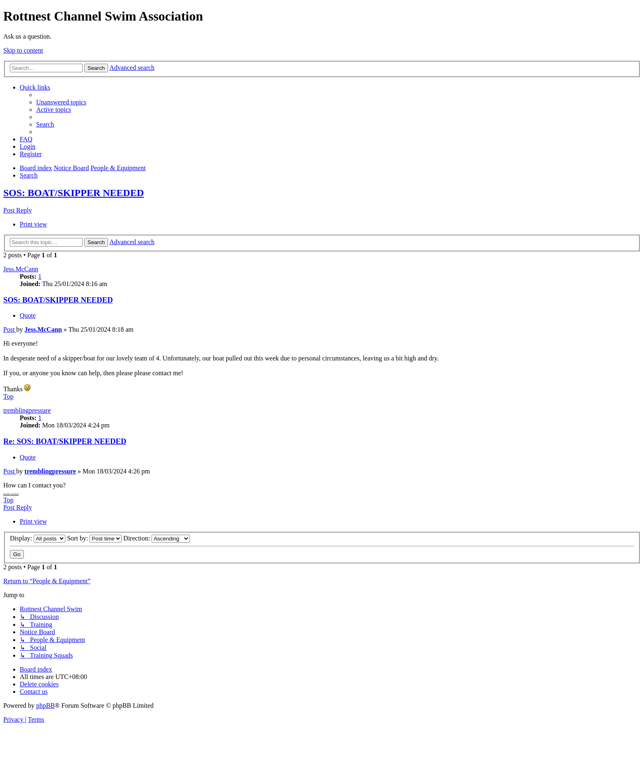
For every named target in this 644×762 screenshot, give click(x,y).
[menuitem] (61, 102)
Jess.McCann (20, 269)
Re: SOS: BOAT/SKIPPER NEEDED (64, 441)
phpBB (45, 705)
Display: (37, 538)
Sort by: (94, 538)
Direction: (156, 538)
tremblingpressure (27, 410)
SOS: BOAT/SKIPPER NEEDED (73, 192)
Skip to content (23, 50)
